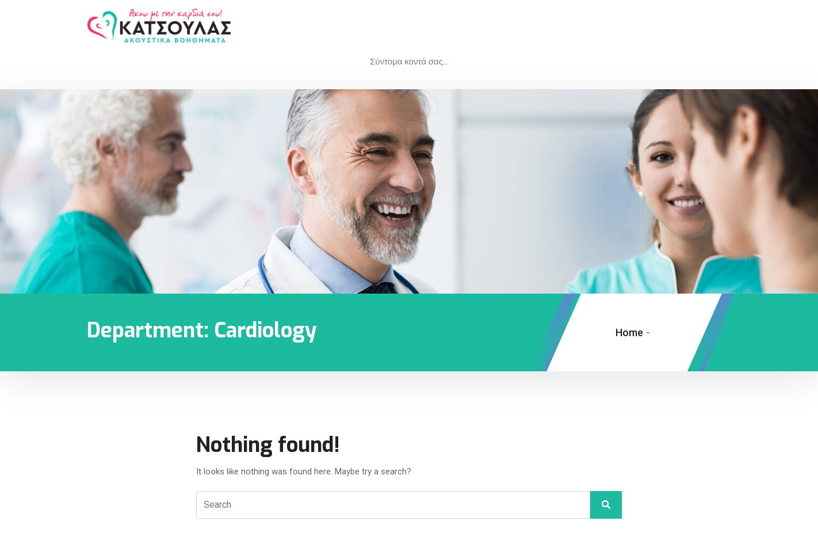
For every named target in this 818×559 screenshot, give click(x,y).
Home (629, 332)
